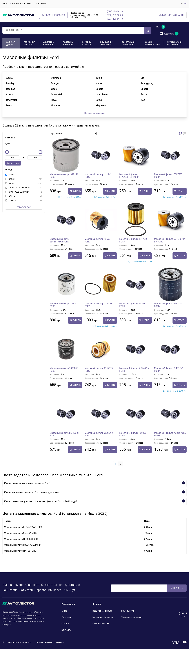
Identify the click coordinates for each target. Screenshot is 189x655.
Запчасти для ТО (11, 43)
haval (54, 106)
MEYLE (23, 189)
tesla (144, 100)
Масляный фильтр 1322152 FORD (64, 182)
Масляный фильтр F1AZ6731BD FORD (129, 182)
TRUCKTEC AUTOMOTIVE (23, 193)
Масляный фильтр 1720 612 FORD (99, 311)
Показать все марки (94, 119)
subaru (145, 95)
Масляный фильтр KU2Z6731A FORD (170, 440)
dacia (9, 111)
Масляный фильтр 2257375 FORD (99, 375)
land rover (102, 100)
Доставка (66, 623)
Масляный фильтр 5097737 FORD (168, 182)
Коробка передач (86, 43)
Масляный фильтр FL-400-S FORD (64, 440)
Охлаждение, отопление (106, 43)
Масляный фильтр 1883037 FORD (64, 375)
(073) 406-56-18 (115, 19)
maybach (101, 111)
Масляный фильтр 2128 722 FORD (64, 311)
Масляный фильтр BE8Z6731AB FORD (59, 246)
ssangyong (147, 89)
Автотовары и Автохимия (174, 43)
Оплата (65, 629)
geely (54, 95)
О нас (5, 4)
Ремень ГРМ (127, 617)
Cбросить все (24, 213)
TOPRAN (23, 206)
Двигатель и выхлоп (48, 43)
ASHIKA (23, 202)
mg (142, 84)
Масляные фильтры (103, 623)
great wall (56, 100)
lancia (99, 95)
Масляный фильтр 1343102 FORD (133, 311)
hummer (56, 111)
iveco (99, 89)
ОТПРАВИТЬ (177, 594)
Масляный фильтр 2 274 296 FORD (134, 375)
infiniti (99, 84)
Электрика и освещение (128, 43)
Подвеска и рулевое (68, 43)
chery (9, 100)
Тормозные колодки (131, 623)
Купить (75, 197)
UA (182, 4)
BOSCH (23, 185)
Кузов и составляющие (152, 43)
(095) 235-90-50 (115, 15)
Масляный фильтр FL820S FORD (132, 440)
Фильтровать (13, 169)
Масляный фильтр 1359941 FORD (99, 246)
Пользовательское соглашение (50, 649)
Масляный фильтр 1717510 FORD (133, 246)
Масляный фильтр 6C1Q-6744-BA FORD (170, 246)
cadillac (10, 95)
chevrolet (11, 106)
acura (9, 84)
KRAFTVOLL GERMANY (23, 198)
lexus (99, 106)
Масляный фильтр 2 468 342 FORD (169, 375)
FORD (9, 181)
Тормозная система (29, 43)
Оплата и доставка (21, 4)
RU (185, 4)
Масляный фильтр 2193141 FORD (168, 311)
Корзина (167, 33)
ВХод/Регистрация (171, 15)
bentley (10, 89)
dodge (54, 89)
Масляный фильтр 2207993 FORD (99, 440)
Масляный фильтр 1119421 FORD (99, 182)
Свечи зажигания (101, 629)
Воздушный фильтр (102, 617)
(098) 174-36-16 (115, 11)
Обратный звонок (53, 15)
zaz (143, 106)
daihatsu (56, 84)
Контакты (41, 4)
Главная (6, 53)
